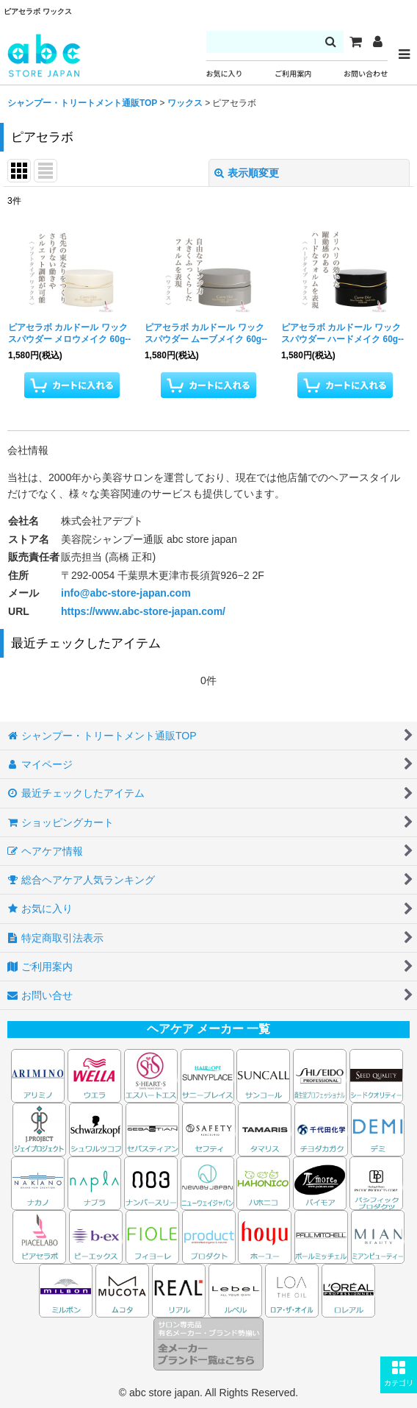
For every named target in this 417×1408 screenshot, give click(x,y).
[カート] (355, 42)
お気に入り (224, 74)
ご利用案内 (293, 74)
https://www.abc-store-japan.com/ (143, 611)
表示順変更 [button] (246, 173)
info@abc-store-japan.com (126, 593)
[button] (398, 1375)
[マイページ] (377, 42)
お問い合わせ (366, 74)
